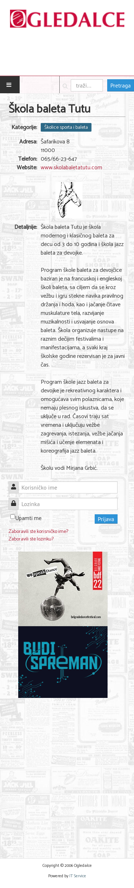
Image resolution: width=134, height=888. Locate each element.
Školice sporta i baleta (66, 127)
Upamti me (28, 518)
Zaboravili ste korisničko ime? (38, 532)
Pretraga (120, 85)
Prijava (106, 519)
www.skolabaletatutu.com (71, 168)
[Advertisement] (67, 774)
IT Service (77, 876)
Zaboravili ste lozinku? (31, 539)
